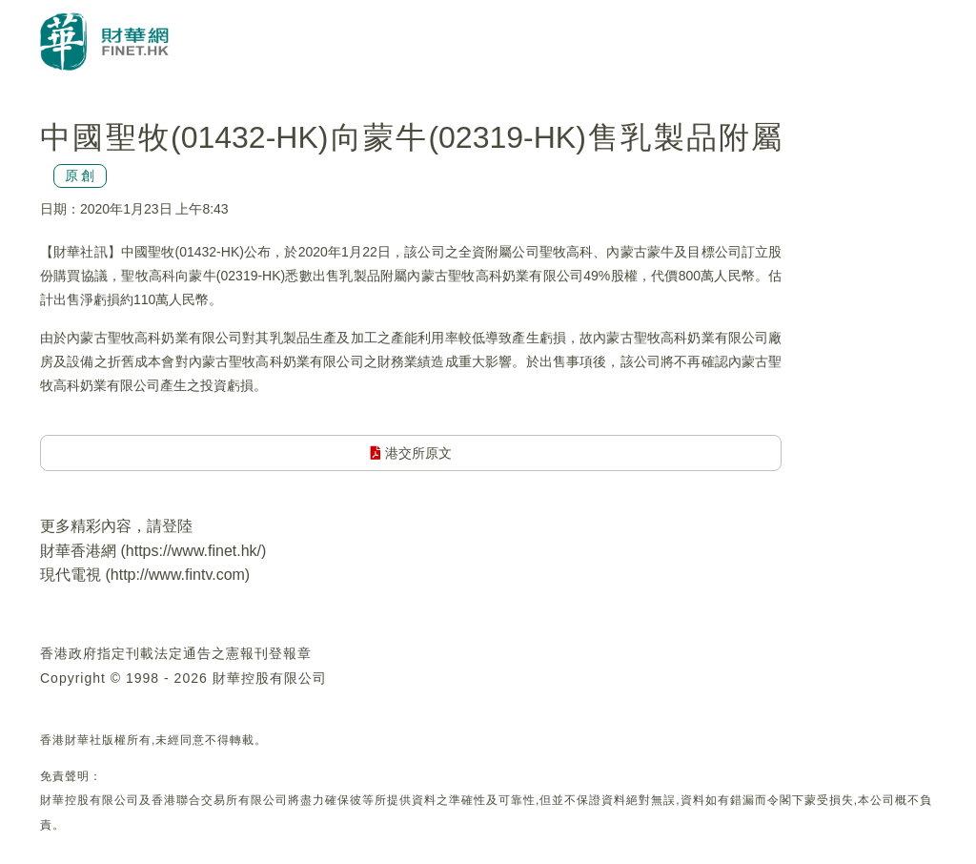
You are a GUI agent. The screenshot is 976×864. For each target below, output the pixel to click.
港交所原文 (411, 453)
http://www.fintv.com (178, 574)
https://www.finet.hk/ (193, 551)
